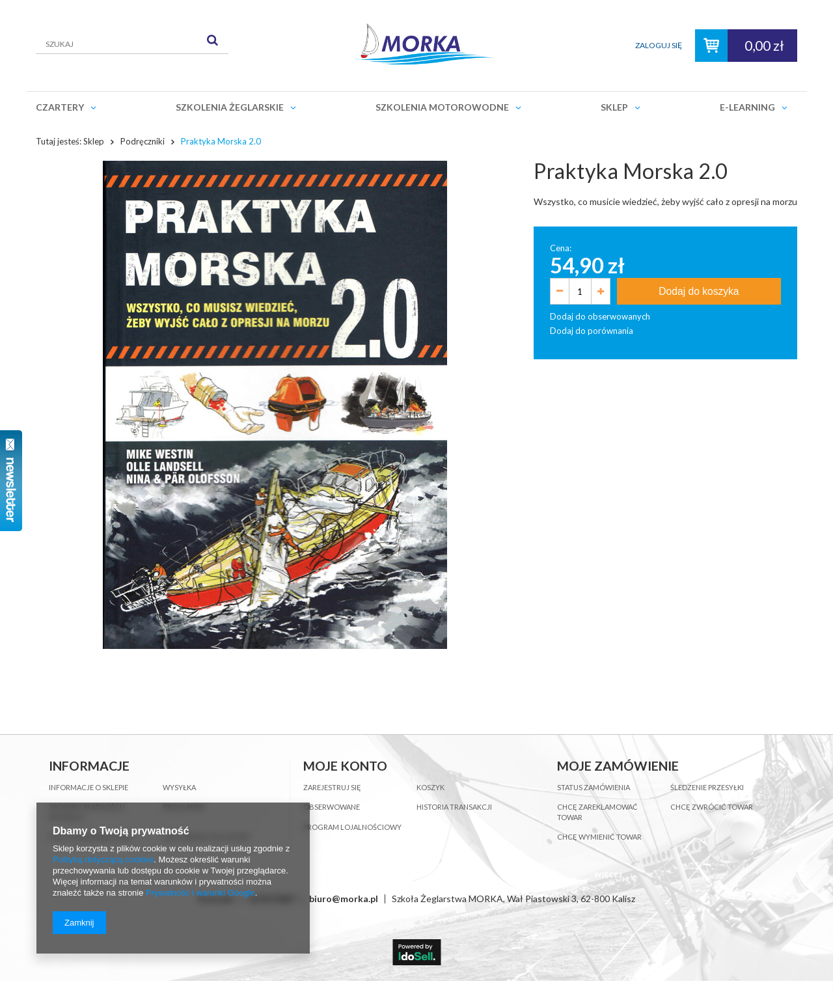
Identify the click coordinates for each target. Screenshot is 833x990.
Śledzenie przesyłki (707, 787)
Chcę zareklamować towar (597, 812)
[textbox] (132, 44)
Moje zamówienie (618, 765)
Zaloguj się (658, 45)
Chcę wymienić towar (599, 836)
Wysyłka (179, 787)
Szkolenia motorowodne (442, 107)
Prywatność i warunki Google (200, 893)
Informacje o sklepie (88, 787)
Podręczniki (142, 141)
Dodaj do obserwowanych (600, 316)
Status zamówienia (593, 787)
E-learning (747, 107)
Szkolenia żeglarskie (230, 107)
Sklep (614, 107)
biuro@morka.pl (343, 898)
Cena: (560, 248)
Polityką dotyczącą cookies (103, 859)
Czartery (60, 107)
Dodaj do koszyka (699, 291)
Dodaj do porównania (591, 330)
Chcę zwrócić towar (711, 807)
